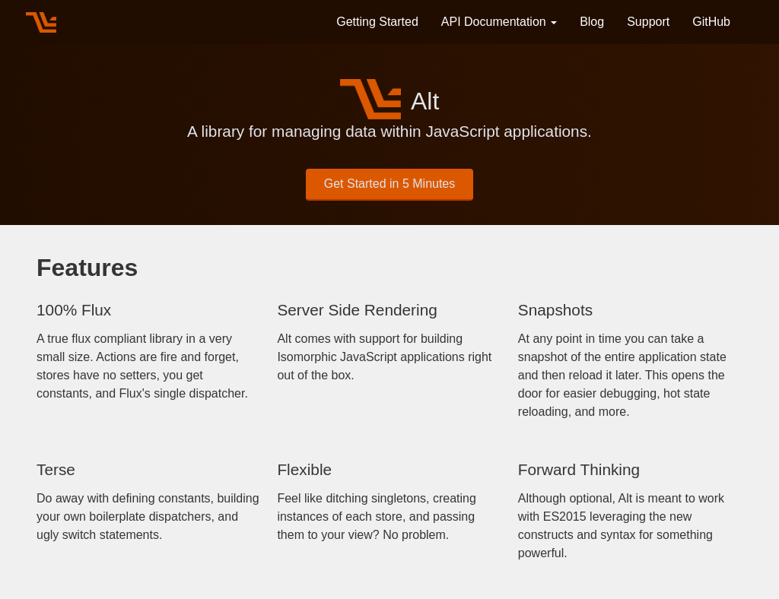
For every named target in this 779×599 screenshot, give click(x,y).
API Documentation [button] (499, 21)
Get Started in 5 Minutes (390, 183)
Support (648, 21)
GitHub (711, 21)
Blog (592, 21)
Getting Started (377, 21)
